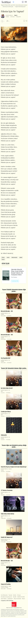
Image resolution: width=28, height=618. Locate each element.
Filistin (3, 257)
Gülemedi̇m (4, 435)
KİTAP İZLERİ (5, 263)
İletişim (19, 595)
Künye (23, 598)
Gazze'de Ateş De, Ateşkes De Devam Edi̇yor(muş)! (13, 467)
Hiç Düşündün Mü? (5, 358)
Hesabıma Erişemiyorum (6, 597)
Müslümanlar (14, 257)
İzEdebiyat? (10, 598)
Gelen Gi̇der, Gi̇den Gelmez (7, 514)
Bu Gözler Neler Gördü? (7, 388)
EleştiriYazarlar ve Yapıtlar (6, 587)
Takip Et (15, 15)
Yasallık (14, 597)
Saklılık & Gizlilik (21, 597)
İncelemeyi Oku (15, 281)
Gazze (3, 259)
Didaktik (7, 16)
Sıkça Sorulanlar (17, 598)
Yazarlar (10, 595)
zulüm (8, 257)
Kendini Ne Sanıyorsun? (7, 537)
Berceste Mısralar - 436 (7, 311)
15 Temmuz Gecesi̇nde (6, 490)
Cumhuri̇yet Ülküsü (6, 411)
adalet (20, 257)
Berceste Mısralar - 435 (7, 560)
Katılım (14, 595)
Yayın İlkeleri (4, 598)
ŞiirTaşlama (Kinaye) (5, 540)
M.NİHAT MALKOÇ (9, 15)
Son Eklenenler (4, 595)
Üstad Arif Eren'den (6, 584)
